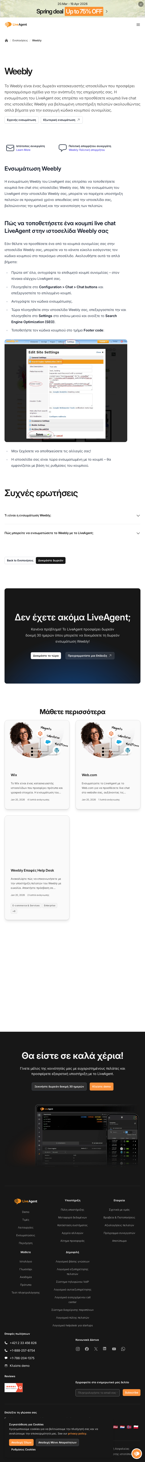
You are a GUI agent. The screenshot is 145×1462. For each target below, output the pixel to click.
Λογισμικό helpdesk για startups (72, 1325)
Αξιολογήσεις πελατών (119, 1225)
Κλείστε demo (101, 1086)
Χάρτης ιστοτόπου (120, 1454)
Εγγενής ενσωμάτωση (21, 119)
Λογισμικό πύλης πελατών (72, 1317)
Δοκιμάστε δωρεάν (50, 560)
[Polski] (136, 1427)
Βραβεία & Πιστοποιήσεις (119, 1217)
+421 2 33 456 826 (23, 1343)
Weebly (37, 40)
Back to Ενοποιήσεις (20, 560)
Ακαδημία (26, 1277)
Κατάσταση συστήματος (72, 1225)
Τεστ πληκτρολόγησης (26, 1292)
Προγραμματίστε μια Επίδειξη (90, 656)
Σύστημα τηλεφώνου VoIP (72, 1281)
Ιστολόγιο (26, 1261)
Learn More (23, 149)
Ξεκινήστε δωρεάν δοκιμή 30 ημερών (59, 1086)
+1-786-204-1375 (22, 1358)
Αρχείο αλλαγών (72, 1233)
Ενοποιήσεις (20, 40)
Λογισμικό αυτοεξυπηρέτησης (72, 1289)
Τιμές (25, 1219)
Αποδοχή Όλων (21, 1442)
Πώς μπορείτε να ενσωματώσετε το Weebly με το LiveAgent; (72, 533)
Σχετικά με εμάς (119, 1209)
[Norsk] (129, 1427)
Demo (25, 1211)
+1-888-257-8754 (22, 1350)
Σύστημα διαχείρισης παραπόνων (72, 1309)
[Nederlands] (122, 1427)
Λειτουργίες (25, 1227)
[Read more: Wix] (37, 764)
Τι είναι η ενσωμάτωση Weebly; (72, 515)
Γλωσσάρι (25, 1269)
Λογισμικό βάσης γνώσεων (72, 1261)
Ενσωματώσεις (25, 1235)
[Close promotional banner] (140, 4)
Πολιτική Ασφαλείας (116, 1448)
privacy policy (77, 1433)
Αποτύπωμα (119, 1240)
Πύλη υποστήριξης (72, 1209)
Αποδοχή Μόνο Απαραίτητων (57, 1442)
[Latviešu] (115, 1427)
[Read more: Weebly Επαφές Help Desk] (37, 868)
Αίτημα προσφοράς (72, 1240)
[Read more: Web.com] (108, 764)
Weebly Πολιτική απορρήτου (87, 149)
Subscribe (131, 1392)
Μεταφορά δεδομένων (72, 1217)
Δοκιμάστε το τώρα (46, 655)
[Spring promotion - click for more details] (72, 8)
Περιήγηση (25, 1243)
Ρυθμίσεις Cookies (23, 1449)
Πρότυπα (25, 1284)
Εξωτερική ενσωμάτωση (61, 120)
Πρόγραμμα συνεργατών (119, 1233)
